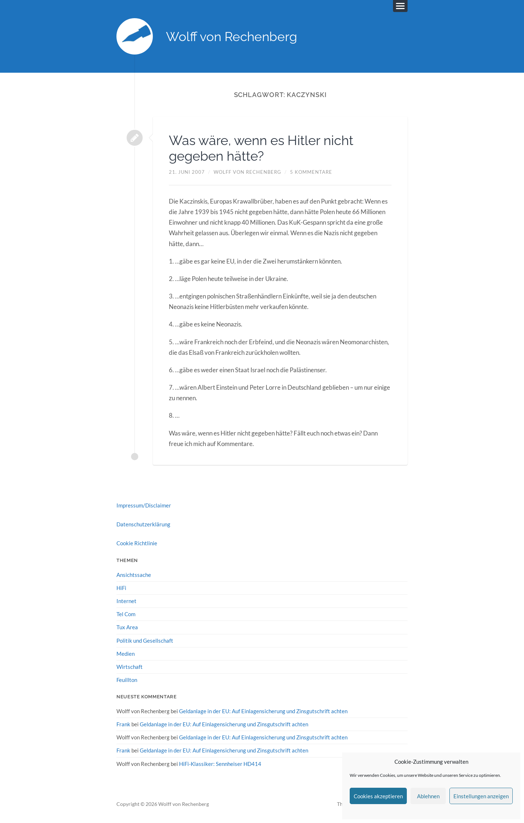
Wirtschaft (129, 666)
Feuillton (126, 680)
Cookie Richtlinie (136, 543)
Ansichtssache (133, 574)
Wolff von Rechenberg (231, 36)
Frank (123, 724)
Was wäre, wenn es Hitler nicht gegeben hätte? (261, 148)
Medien (125, 653)
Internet (126, 601)
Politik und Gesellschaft (144, 640)
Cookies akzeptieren (378, 796)
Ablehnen (428, 796)
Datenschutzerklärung (143, 524)
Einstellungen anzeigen (481, 796)
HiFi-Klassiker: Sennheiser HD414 (220, 763)
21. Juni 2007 (187, 172)
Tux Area (127, 627)
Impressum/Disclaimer (143, 505)
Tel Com (125, 614)
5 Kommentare (311, 172)
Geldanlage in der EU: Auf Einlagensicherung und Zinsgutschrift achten (263, 711)
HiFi (121, 588)
